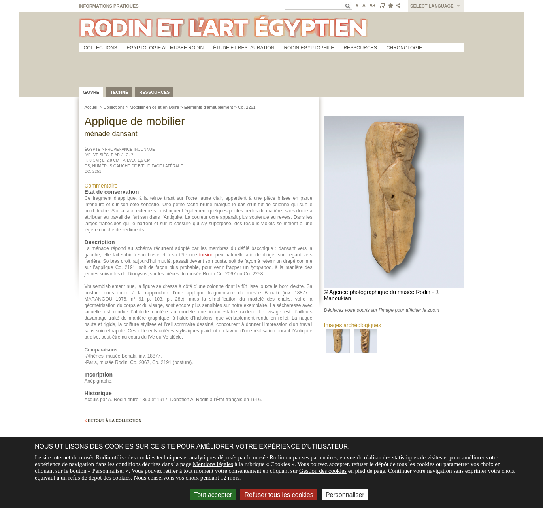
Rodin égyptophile (309, 48)
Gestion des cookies (323, 471)
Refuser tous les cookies (278, 494)
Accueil (91, 107)
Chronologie (404, 48)
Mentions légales (213, 464)
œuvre (91, 92)
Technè (119, 92)
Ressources (360, 48)
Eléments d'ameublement (208, 107)
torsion (206, 255)
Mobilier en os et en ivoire (154, 107)
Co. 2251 (247, 107)
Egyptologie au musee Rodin (165, 48)
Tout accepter (213, 494)
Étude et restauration (243, 48)
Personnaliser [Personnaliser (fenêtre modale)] (345, 494)
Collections (100, 48)
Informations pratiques (109, 6)
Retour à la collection (113, 421)
